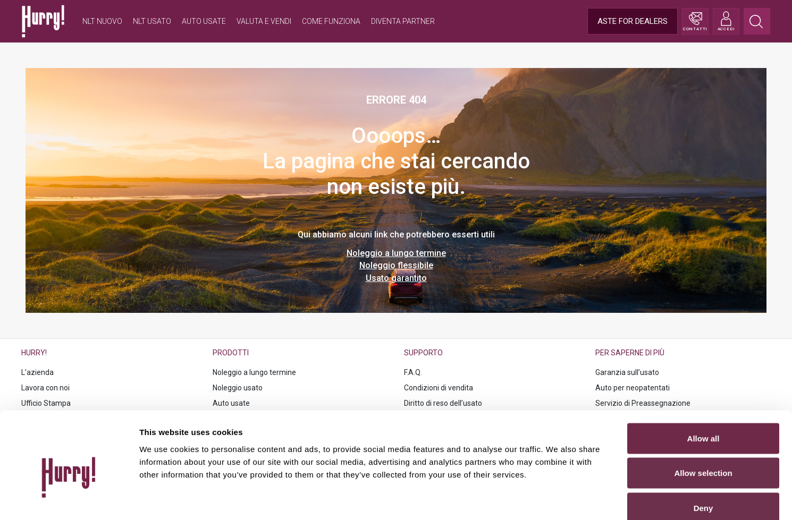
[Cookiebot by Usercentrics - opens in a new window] (68, 499)
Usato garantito (396, 278)
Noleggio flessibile (396, 265)
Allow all (703, 380)
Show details (558, 499)
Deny (703, 450)
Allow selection (703, 415)
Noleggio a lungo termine (396, 253)
